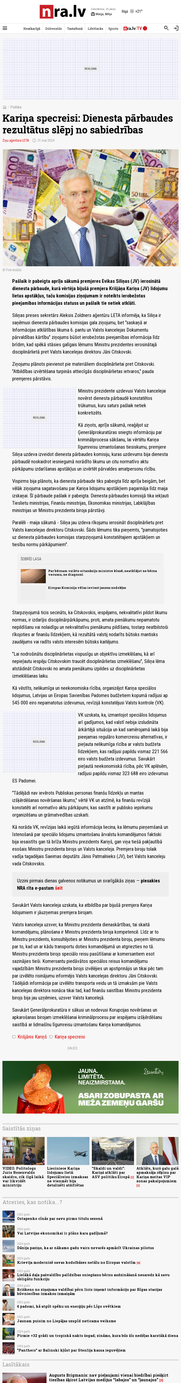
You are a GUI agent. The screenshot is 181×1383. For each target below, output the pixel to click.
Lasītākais (15, 1364)
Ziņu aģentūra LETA (15, 140)
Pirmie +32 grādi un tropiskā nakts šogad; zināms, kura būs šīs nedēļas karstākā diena (97, 1335)
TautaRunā (75, 28)
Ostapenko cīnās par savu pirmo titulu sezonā (60, 1218)
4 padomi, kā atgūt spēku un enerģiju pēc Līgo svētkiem (69, 1306)
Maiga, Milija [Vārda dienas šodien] (101, 14)
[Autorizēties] (176, 28)
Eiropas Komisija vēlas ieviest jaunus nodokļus (87, 588)
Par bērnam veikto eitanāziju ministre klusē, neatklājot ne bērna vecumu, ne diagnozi (102, 572)
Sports (113, 28)
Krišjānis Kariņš (29, 1037)
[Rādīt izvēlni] (5, 28)
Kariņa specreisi (67, 1037)
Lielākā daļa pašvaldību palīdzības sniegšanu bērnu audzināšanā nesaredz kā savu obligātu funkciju (93, 1277)
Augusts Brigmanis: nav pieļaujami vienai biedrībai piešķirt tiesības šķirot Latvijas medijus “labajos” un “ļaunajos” (108, 1377)
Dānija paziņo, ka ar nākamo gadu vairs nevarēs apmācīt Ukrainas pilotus (85, 1247)
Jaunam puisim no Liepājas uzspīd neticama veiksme (66, 1321)
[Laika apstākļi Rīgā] (132, 11)
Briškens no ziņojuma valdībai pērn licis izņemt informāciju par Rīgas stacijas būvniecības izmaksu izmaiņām (89, 1291)
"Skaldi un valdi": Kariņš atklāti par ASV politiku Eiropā (111, 1172)
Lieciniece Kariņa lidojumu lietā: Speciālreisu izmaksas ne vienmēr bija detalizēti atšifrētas (67, 1176)
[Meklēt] (166, 28)
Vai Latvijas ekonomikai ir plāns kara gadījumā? (62, 1233)
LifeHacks (95, 28)
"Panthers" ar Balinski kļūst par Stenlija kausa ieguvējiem (71, 1350)
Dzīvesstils (53, 28)
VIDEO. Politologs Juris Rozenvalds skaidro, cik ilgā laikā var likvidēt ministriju (23, 1176)
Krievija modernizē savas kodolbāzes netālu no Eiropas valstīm (76, 1262)
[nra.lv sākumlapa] (63, 12)
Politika (15, 107)
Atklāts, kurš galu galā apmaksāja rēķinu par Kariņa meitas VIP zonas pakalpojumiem (157, 1174)
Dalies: (72, 1048)
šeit (59, 888)
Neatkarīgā (31, 28)
